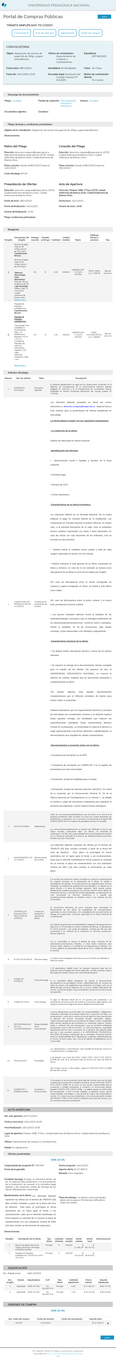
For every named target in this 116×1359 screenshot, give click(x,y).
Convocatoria (21, 32)
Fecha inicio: (12, 68)
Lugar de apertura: (14, 1133)
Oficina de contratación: (61, 53)
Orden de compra (90, 32)
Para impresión (68, 100)
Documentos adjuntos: (16, 111)
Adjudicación (67, 32)
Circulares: (43, 111)
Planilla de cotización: (49, 100)
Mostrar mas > (20, 300)
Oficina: (8, 1141)
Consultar (16, 100)
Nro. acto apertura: (14, 1116)
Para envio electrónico (66, 104)
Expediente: (90, 53)
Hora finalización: (13, 1127)
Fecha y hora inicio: (14, 1121)
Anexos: (84, 100)
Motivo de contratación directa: (96, 76)
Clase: (87, 68)
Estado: (8, 1147)
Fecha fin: (11, 74)
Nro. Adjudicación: (12, 1273)
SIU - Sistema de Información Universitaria (65, 1354)
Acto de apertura (44, 32)
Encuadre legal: (56, 74)
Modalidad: (54, 68)
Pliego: (8, 100)
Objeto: (10, 53)
